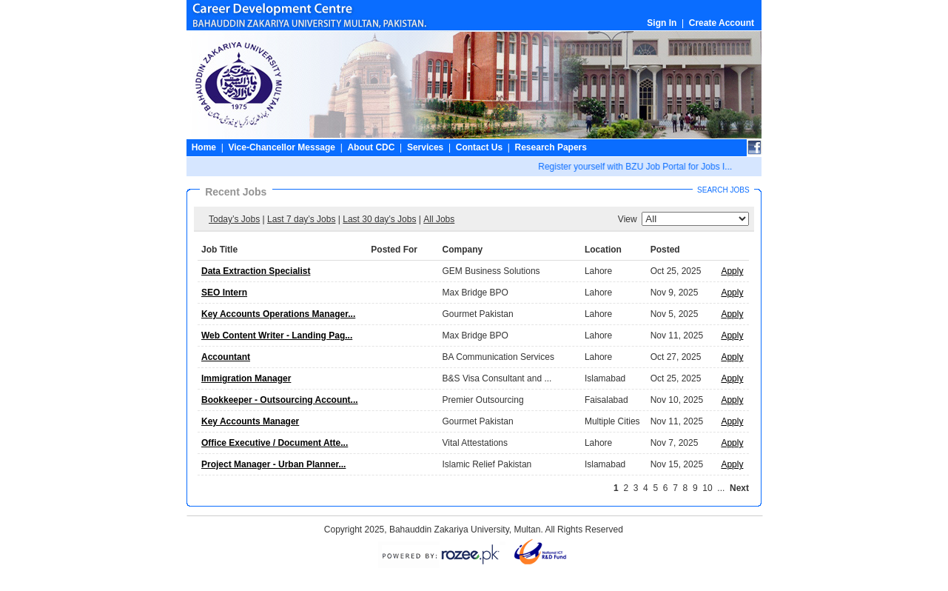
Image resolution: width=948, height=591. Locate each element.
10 (707, 488)
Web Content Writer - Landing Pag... (276, 335)
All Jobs (438, 219)
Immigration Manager (246, 378)
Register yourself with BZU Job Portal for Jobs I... (636, 166)
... (721, 488)
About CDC (370, 147)
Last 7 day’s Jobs (301, 219)
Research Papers (551, 147)
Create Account (721, 23)
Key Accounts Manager (250, 421)
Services (425, 147)
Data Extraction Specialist (255, 271)
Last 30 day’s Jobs (379, 219)
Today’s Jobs (234, 219)
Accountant (225, 357)
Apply (732, 271)
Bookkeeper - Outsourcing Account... (279, 400)
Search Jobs (723, 190)
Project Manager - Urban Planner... (273, 464)
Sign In (661, 23)
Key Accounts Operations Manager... (278, 314)
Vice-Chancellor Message (281, 147)
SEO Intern (224, 292)
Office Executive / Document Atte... (274, 443)
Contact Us (479, 147)
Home (204, 147)
